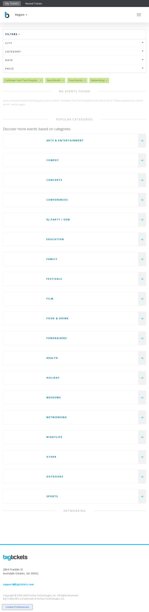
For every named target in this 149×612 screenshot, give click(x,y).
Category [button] (74, 51)
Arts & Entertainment (65, 140)
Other (51, 456)
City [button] (74, 43)
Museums (53, 397)
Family (51, 259)
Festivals (54, 279)
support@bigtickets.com (18, 584)
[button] (21, 14)
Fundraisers (56, 338)
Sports (52, 496)
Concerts (54, 180)
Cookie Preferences (17, 607)
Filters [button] (12, 34)
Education (55, 239)
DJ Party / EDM (58, 219)
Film (50, 298)
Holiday (53, 377)
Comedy (52, 160)
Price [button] (74, 68)
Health (52, 358)
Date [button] (74, 60)
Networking (56, 417)
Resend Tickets (33, 3)
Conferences (57, 199)
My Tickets (12, 3)
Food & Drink (57, 318)
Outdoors (54, 476)
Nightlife (54, 437)
